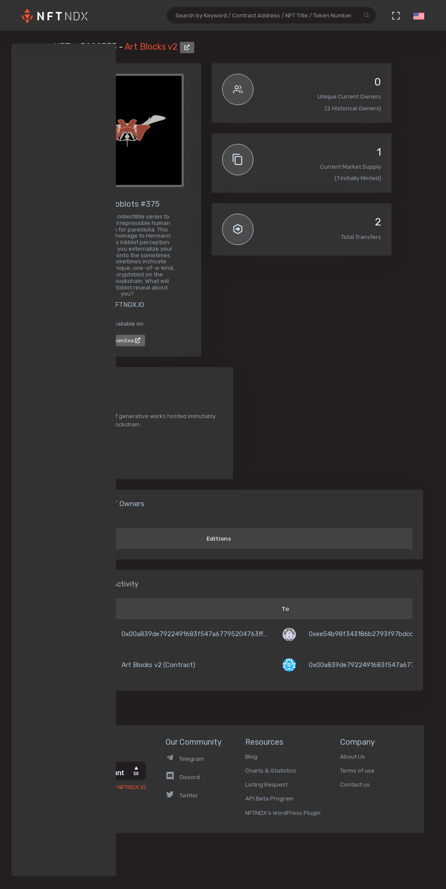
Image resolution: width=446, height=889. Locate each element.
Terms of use (357, 770)
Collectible (80, 459)
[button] (418, 15)
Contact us (355, 784)
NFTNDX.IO (132, 786)
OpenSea (126, 340)
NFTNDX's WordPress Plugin (283, 812)
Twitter (182, 795)
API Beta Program (269, 798)
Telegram (185, 758)
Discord (183, 776)
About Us (352, 756)
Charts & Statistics (270, 770)
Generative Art (87, 445)
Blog (251, 756)
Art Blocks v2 (152, 46)
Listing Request (266, 784)
